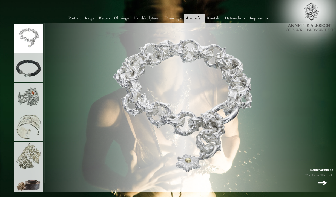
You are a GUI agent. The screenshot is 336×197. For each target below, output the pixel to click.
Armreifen (194, 18)
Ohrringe (121, 18)
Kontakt (213, 18)
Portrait (74, 18)
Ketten (104, 18)
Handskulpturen (147, 18)
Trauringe (173, 18)
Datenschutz (235, 18)
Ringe (89, 18)
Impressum (259, 18)
